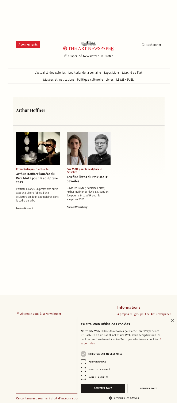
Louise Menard (24, 208)
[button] (125, 398)
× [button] (172, 321)
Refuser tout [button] (148, 388)
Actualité (43, 169)
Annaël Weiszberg (77, 207)
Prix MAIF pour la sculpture (83, 169)
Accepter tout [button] (103, 388)
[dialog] (127, 359)
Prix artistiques (25, 169)
